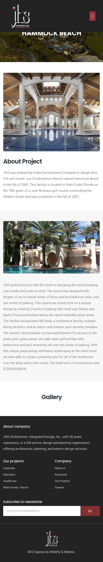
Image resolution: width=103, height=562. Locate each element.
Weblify (55, 552)
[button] (92, 16)
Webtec (69, 552)
